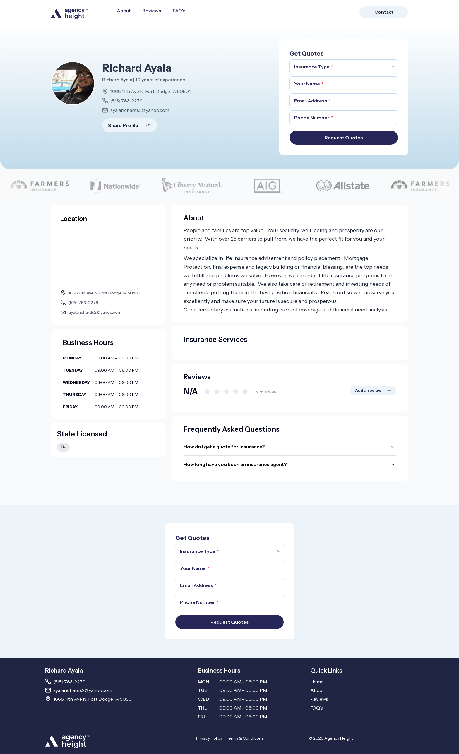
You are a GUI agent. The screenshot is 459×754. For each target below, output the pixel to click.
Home (316, 682)
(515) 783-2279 (126, 101)
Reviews (151, 10)
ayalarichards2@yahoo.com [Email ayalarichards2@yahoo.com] (82, 690)
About (124, 10)
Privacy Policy (209, 738)
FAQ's (179, 10)
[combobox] (344, 67)
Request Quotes (344, 137)
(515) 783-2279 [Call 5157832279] (69, 682)
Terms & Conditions (244, 738)
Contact (383, 12)
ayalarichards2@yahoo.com (139, 110)
